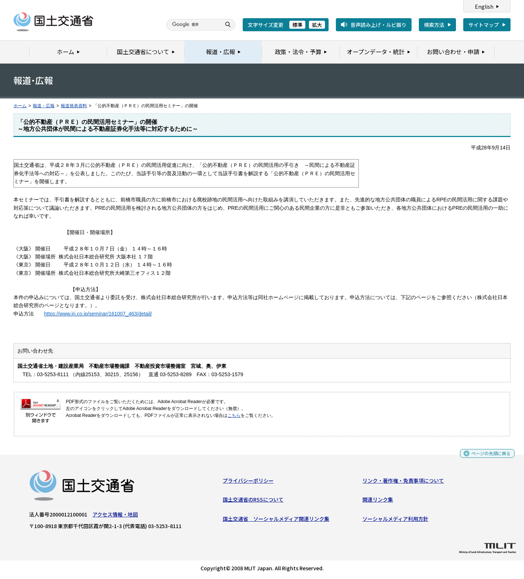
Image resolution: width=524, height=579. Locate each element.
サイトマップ (483, 24)
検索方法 (434, 24)
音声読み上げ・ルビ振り (378, 24)
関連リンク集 (377, 501)
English (484, 6)
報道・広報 (44, 105)
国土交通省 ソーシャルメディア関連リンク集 (276, 520)
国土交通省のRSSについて (253, 501)
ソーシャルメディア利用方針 (395, 520)
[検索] (193, 24)
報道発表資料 (74, 105)
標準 (297, 24)
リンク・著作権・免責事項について (403, 482)
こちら (234, 415)
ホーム (20, 105)
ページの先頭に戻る (488, 456)
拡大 (317, 24)
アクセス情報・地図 (115, 516)
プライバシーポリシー (248, 482)
